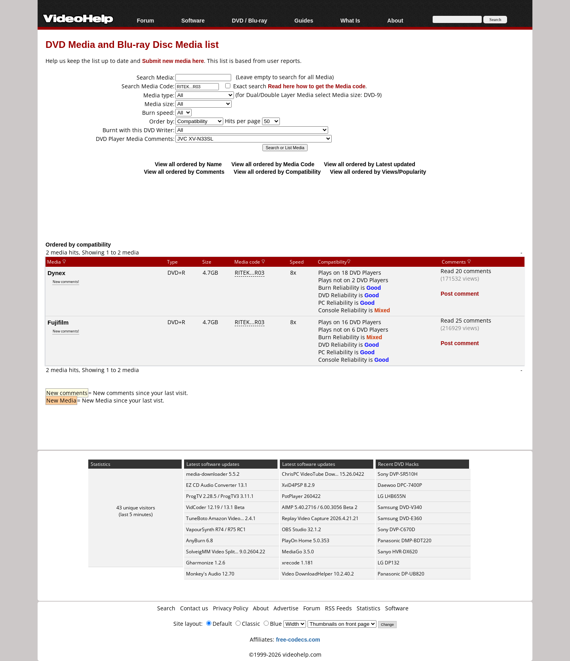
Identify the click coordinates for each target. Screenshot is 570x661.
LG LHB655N (392, 496)
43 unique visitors (135, 507)
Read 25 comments (466, 320)
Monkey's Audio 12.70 (210, 573)
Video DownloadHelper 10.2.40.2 (318, 573)
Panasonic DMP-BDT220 (404, 540)
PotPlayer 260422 (301, 496)
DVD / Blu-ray (249, 20)
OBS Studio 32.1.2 (301, 529)
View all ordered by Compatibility (277, 171)
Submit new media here (173, 61)
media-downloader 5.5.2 (212, 474)
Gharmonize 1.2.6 (205, 562)
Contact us (194, 608)
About (395, 20)
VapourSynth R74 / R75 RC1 (216, 529)
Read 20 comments (466, 271)
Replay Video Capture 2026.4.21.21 (320, 518)
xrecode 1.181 (297, 562)
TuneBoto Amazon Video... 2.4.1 (221, 518)
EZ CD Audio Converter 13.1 (216, 485)
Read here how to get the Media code (317, 86)
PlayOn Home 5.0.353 (305, 540)
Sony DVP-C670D (396, 529)
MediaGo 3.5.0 (298, 551)
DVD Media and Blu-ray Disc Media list (132, 44)
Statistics (368, 608)
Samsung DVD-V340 (400, 507)
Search (166, 608)
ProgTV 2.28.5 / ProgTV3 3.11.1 (220, 496)
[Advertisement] (285, 208)
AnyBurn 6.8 (199, 540)
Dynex (56, 273)
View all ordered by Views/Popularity (378, 171)
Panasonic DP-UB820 (401, 573)
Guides (303, 20)
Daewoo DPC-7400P (400, 485)
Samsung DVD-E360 (400, 518)
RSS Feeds (338, 608)
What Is (350, 20)
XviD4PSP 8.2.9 (298, 485)
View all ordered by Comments (184, 171)
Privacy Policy (230, 608)
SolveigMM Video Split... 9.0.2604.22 (225, 551)
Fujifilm (58, 322)
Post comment (460, 293)
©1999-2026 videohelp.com (285, 654)
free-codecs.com (298, 639)
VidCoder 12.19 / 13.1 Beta (215, 507)
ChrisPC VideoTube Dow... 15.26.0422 (323, 474)
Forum (145, 20)
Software (193, 20)
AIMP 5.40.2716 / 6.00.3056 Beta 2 (319, 507)
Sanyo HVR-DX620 (398, 551)
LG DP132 (388, 562)
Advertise (286, 608)
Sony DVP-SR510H (398, 474)
